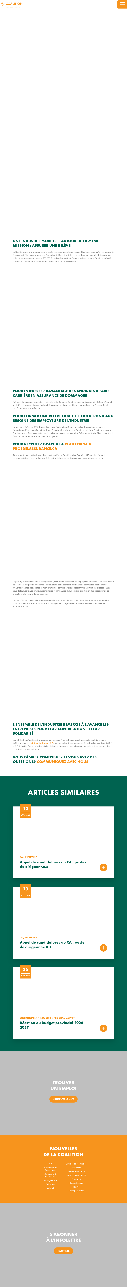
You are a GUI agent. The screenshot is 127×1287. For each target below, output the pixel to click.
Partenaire (76, 1167)
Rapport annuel (76, 1183)
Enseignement (50, 1180)
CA (50, 1163)
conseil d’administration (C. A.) (40, 743)
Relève (76, 1186)
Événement (51, 1184)
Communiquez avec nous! (63, 762)
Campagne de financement (50, 1168)
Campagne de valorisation (50, 1175)
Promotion (76, 1179)
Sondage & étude (76, 1190)
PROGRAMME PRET (76, 1175)
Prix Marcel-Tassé (76, 1171)
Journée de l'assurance (76, 1163)
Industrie (51, 1188)
